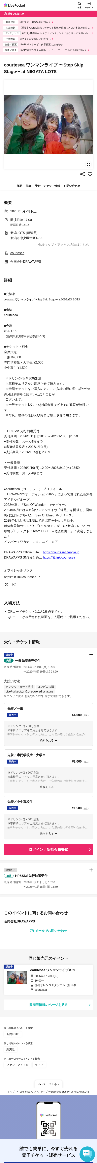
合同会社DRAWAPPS (25, 261)
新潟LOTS (12, 1034)
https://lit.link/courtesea (59, 557)
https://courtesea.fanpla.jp (61, 552)
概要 (19, 185)
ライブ (39, 1064)
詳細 (28, 185)
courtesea (17, 253)
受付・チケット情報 (47, 185)
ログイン (89, 7)
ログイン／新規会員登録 (48, 850)
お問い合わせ (72, 185)
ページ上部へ (51, 1084)
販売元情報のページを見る (48, 1004)
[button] (48, 663)
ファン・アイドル (17, 1064)
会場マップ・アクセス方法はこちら (63, 244)
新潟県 (10, 1049)
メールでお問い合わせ (48, 931)
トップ (11, 1091)
